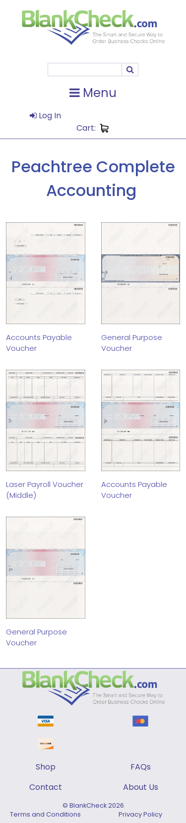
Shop (46, 767)
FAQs (140, 767)
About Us (140, 787)
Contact (45, 787)
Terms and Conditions (45, 814)
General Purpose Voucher (131, 342)
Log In (45, 115)
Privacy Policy (140, 814)
